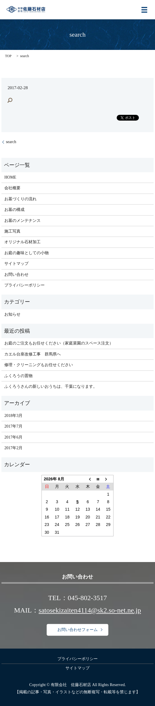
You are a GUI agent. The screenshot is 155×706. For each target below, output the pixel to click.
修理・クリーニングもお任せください (38, 365)
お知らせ (12, 314)
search (11, 142)
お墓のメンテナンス (22, 220)
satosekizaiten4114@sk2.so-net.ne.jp (90, 610)
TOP (8, 56)
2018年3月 (13, 415)
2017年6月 (13, 437)
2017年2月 (13, 448)
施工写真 (12, 231)
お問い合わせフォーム (77, 630)
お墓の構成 (14, 209)
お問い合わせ (16, 274)
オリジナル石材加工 (22, 242)
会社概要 (12, 188)
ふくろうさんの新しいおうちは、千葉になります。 (50, 386)
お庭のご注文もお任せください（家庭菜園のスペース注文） (58, 343)
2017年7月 (13, 426)
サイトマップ (16, 263)
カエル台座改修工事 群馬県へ (32, 354)
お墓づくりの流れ (20, 199)
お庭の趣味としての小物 (26, 253)
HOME (10, 177)
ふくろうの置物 (18, 376)
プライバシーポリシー (24, 285)
